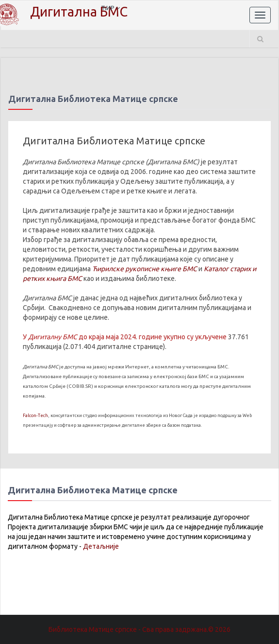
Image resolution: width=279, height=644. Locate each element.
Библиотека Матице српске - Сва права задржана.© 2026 (139, 629)
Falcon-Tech (35, 415)
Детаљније (101, 546)
